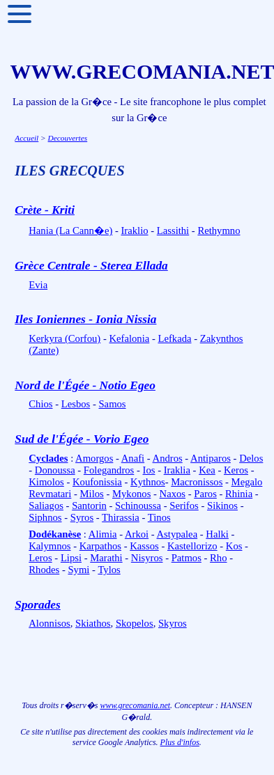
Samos (111, 403)
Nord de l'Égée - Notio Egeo (85, 385)
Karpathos (100, 545)
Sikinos (222, 505)
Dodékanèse (55, 534)
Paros (205, 493)
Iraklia (177, 470)
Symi (78, 569)
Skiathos (93, 623)
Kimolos (46, 481)
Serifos (184, 505)
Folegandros (109, 470)
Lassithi (173, 230)
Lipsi (71, 557)
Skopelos (134, 623)
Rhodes (44, 569)
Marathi (106, 557)
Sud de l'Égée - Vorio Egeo (82, 439)
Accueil (26, 138)
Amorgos (94, 458)
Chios (40, 403)
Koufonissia (97, 481)
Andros (168, 458)
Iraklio (134, 230)
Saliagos (46, 505)
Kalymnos (49, 545)
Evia (38, 284)
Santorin (89, 505)
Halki (217, 534)
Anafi (132, 458)
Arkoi (137, 534)
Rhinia (238, 493)
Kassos (144, 545)
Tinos (159, 517)
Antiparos (210, 458)
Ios (149, 470)
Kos (234, 545)
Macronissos (196, 481)
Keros (236, 470)
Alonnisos (49, 623)
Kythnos (147, 481)
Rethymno (218, 230)
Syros (81, 517)
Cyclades (48, 458)
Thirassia (120, 517)
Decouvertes (68, 138)
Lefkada (174, 338)
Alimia (103, 534)
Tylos (109, 569)
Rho (218, 557)
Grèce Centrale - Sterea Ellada (91, 265)
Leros (40, 557)
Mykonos (131, 493)
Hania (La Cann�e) (70, 230)
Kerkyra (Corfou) (64, 338)
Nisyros (147, 557)
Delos (251, 458)
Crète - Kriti (45, 210)
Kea (207, 470)
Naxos (172, 493)
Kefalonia (129, 338)
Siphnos (45, 517)
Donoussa (55, 470)
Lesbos (76, 403)
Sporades (37, 604)
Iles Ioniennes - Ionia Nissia (85, 319)
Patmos (186, 557)
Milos (92, 493)
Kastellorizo (192, 545)
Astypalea (177, 534)
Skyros (172, 623)
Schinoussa (138, 505)
